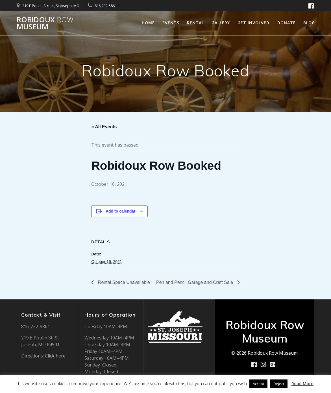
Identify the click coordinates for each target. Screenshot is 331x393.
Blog (309, 22)
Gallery (221, 22)
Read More (302, 383)
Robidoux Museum (45, 23)
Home (148, 22)
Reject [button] (279, 383)
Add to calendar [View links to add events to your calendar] (121, 211)
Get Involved (253, 22)
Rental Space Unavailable (123, 282)
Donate (286, 22)
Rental (195, 22)
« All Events (104, 126)
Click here (55, 356)
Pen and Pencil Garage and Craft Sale (195, 282)
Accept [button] (258, 383)
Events (170, 22)
